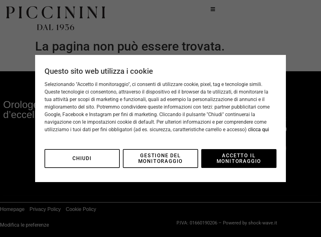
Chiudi (82, 158)
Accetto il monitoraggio (239, 158)
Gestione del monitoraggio (160, 158)
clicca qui (258, 129)
